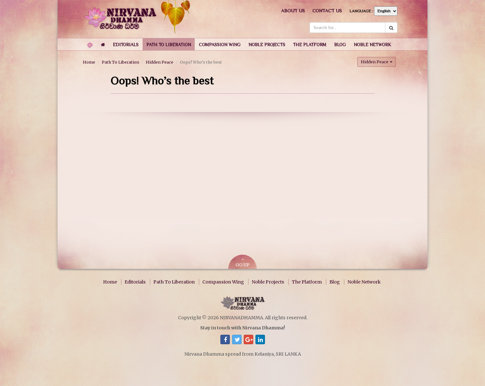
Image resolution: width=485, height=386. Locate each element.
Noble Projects (268, 282)
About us (293, 10)
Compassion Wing (223, 282)
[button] (125, 44)
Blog (334, 282)
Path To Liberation (120, 62)
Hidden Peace (159, 62)
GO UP (242, 262)
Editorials (135, 282)
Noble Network (364, 282)
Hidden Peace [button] (376, 61)
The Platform (307, 282)
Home (89, 62)
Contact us (327, 10)
